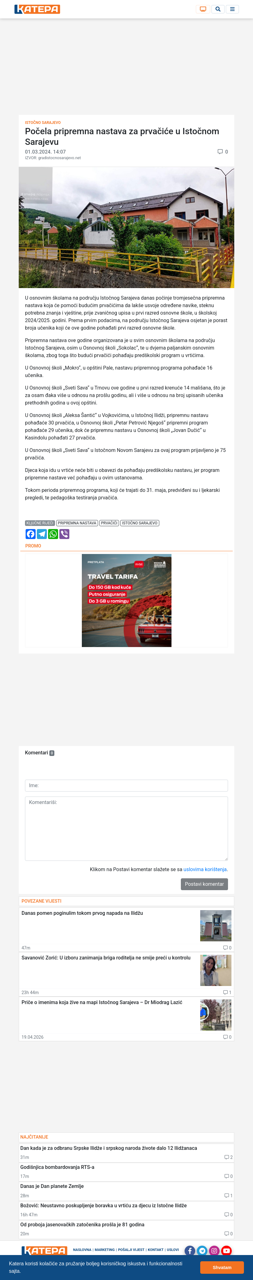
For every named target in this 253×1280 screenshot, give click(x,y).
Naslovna (82, 1250)
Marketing (105, 1250)
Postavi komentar (204, 884)
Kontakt (155, 1250)
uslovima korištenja (205, 869)
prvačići (109, 523)
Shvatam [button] (222, 1267)
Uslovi (173, 1250)
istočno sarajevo (139, 523)
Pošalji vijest (131, 1250)
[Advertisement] (126, 68)
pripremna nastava (77, 523)
